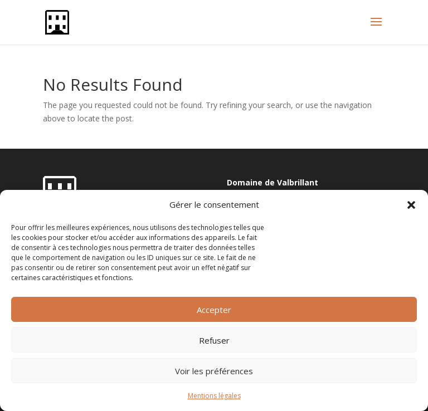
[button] (411, 205)
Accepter (214, 309)
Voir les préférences (214, 370)
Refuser (214, 340)
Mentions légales (214, 395)
